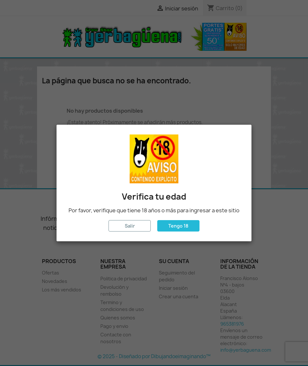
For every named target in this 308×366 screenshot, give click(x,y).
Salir (130, 226)
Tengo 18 (178, 226)
